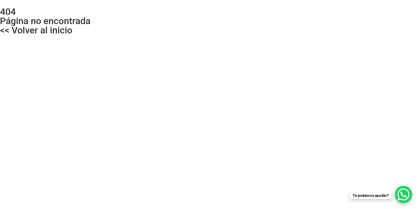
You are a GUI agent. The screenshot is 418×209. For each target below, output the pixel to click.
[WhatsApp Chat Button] (403, 194)
